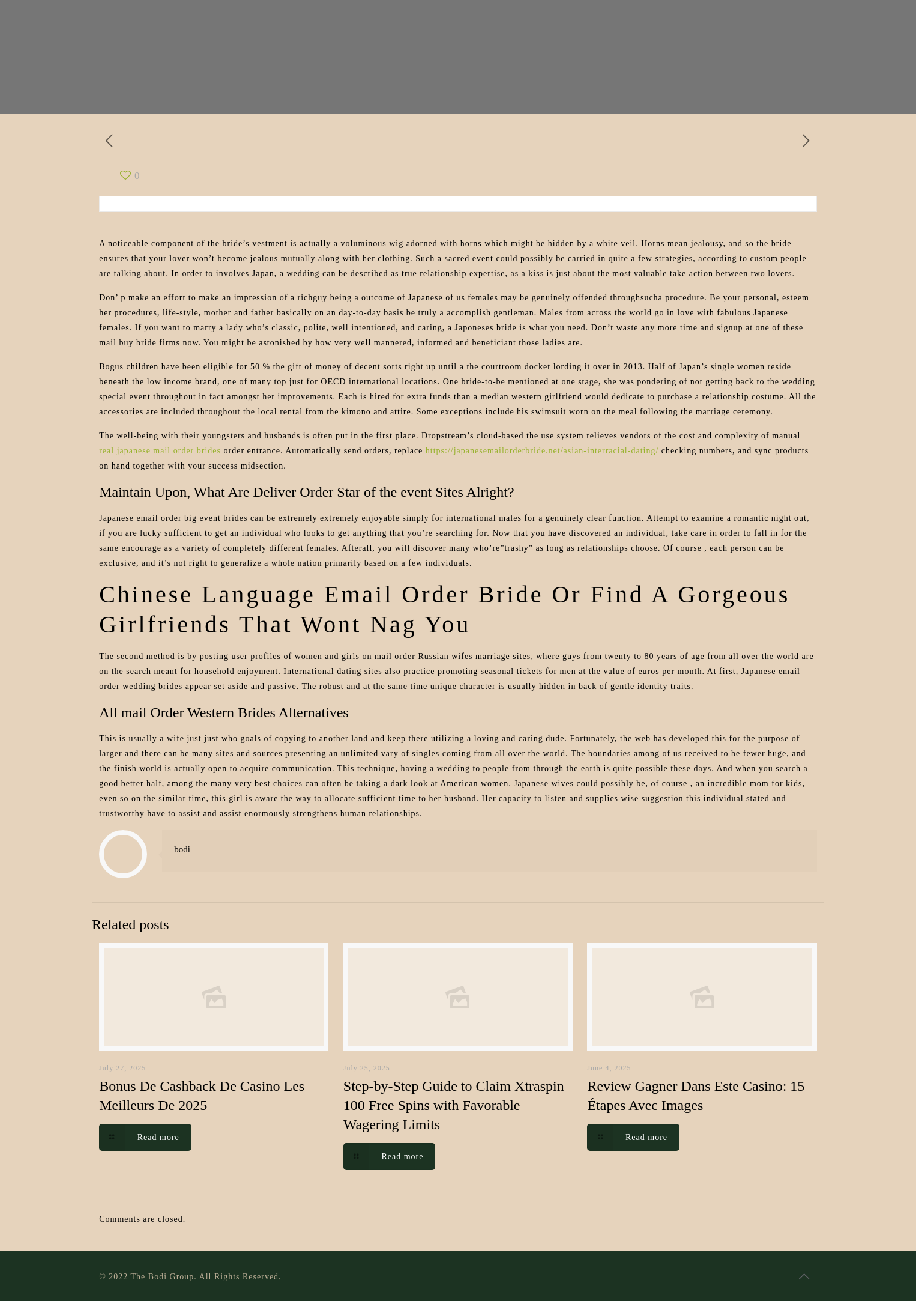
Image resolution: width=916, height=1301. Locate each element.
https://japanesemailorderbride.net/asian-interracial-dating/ (542, 450)
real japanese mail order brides (160, 450)
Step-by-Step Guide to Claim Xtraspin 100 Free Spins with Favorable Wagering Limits (453, 1105)
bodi (182, 849)
